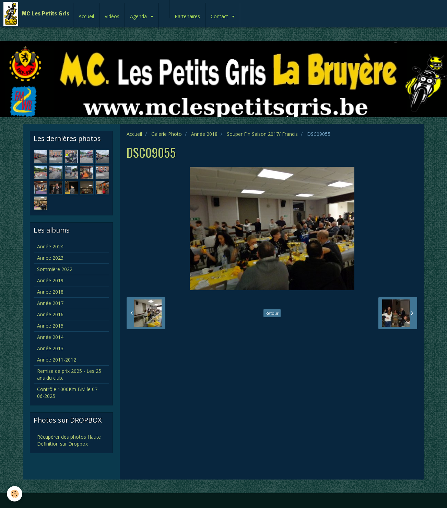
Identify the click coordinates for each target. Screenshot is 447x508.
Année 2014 (50, 337)
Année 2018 (204, 134)
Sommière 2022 (54, 269)
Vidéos (112, 16)
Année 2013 (50, 348)
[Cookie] (14, 493)
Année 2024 (50, 246)
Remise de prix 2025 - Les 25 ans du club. (69, 374)
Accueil (86, 16)
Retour (272, 313)
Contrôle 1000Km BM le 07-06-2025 (68, 392)
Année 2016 (50, 314)
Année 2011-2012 (56, 359)
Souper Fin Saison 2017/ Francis (262, 134)
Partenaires (187, 16)
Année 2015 (50, 325)
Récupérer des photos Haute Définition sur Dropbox (69, 440)
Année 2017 (50, 303)
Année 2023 (50, 258)
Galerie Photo (166, 134)
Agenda (139, 16)
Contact (220, 16)
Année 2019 (50, 280)
